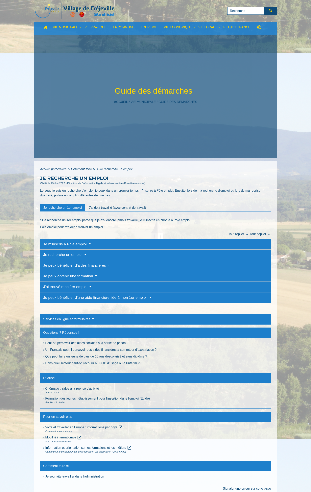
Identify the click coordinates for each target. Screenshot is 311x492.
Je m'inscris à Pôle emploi (65, 244)
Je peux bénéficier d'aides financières (75, 265)
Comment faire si (83, 169)
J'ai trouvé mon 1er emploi (65, 287)
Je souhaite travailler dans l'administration (74, 476)
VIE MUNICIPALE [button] (66, 27)
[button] (45, 28)
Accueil (121, 102)
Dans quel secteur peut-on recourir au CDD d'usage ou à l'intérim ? (92, 363)
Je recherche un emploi (116, 169)
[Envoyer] (271, 11)
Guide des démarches (177, 102)
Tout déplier (260, 234)
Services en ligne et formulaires (67, 319)
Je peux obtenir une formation (68, 276)
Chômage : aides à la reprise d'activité (72, 388)
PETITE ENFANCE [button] (237, 27)
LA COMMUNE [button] (124, 27)
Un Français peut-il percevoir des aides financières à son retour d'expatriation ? (101, 349)
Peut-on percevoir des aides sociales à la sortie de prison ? (86, 343)
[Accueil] (74, 11)
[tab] (62, 207)
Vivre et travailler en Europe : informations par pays (84, 427)
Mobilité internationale (63, 437)
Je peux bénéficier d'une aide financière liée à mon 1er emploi (96, 297)
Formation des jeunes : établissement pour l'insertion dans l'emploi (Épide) (97, 398)
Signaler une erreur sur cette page (247, 488)
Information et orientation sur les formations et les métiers (88, 447)
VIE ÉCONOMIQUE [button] (178, 27)
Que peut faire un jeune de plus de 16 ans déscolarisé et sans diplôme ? (96, 356)
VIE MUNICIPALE (143, 102)
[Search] (246, 11)
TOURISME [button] (149, 27)
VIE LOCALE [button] (208, 27)
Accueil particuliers (53, 169)
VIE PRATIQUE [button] (95, 27)
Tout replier (239, 234)
